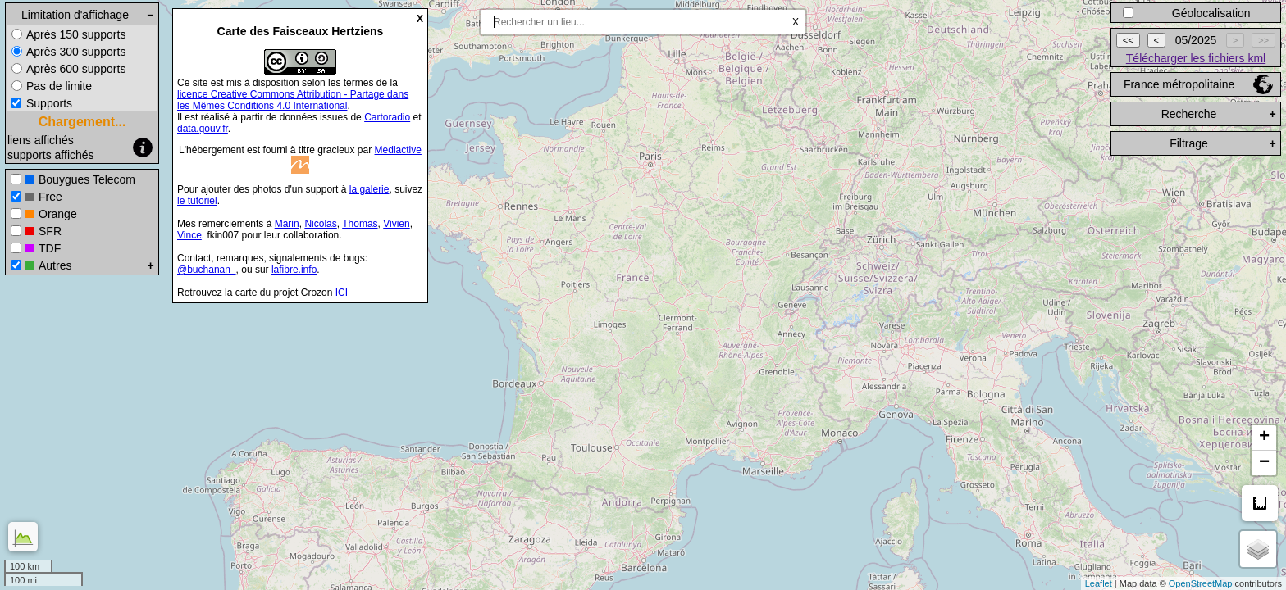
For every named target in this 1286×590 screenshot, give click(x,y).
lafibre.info (294, 269)
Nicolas (320, 223)
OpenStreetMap (1201, 583)
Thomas (359, 223)
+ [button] (1264, 437)
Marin (287, 223)
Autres (55, 265)
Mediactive (398, 150)
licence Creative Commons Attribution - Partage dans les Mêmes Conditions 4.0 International (292, 99)
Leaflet (1098, 583)
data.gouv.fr (202, 128)
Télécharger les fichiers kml (1195, 58)
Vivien (396, 223)
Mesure (1260, 503)
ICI (341, 292)
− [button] (1264, 463)
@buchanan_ (206, 269)
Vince (189, 235)
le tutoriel (197, 200)
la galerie (369, 189)
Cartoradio (387, 117)
